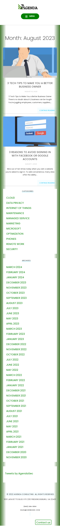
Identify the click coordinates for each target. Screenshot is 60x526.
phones (11, 239)
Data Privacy (15, 203)
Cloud (10, 198)
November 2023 (16, 288)
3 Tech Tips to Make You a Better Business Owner (30, 85)
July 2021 (12, 416)
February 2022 (15, 380)
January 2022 (15, 386)
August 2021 (14, 411)
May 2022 (12, 370)
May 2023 (12, 319)
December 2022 (16, 344)
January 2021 (14, 447)
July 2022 (12, 360)
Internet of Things (18, 208)
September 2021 (16, 406)
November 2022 (16, 350)
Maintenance (15, 213)
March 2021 (13, 437)
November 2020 (16, 458)
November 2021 (16, 396)
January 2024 (15, 278)
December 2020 (16, 452)
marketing (13, 224)
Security (12, 249)
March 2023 (14, 329)
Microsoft (13, 229)
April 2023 (12, 324)
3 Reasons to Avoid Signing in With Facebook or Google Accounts (30, 156)
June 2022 (12, 365)
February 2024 (15, 272)
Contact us (43, 522)
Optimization (14, 234)
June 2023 (12, 314)
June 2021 (12, 422)
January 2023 (15, 339)
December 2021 (16, 391)
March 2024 (14, 267)
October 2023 (15, 293)
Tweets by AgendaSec (19, 474)
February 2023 (15, 334)
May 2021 (12, 427)
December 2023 (16, 283)
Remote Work (15, 244)
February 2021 (15, 442)
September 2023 (16, 298)
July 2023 (12, 308)
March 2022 (14, 375)
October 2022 (15, 355)
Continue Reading (47, 111)
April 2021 (12, 432)
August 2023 (14, 303)
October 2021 (15, 401)
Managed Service (18, 219)
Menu (32, 16)
